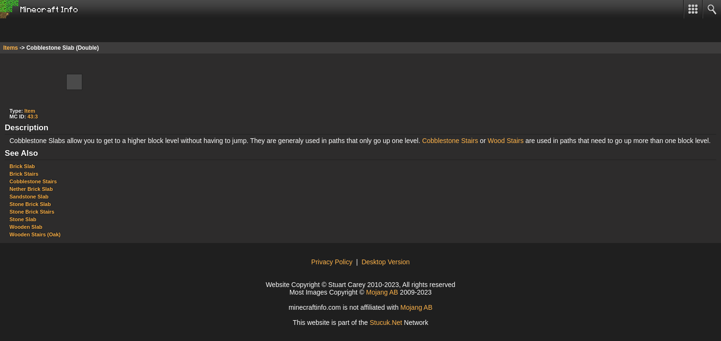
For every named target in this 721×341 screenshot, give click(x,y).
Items (10, 48)
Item (30, 111)
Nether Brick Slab (31, 189)
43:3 (32, 116)
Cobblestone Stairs (450, 140)
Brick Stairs (23, 174)
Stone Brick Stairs (31, 212)
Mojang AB (382, 292)
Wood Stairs (506, 140)
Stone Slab (22, 219)
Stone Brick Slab (30, 204)
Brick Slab (22, 166)
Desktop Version (385, 262)
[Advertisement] (75, 30)
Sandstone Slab (29, 196)
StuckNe (385, 322)
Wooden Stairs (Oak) (35, 234)
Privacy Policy (331, 262)
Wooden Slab (25, 227)
